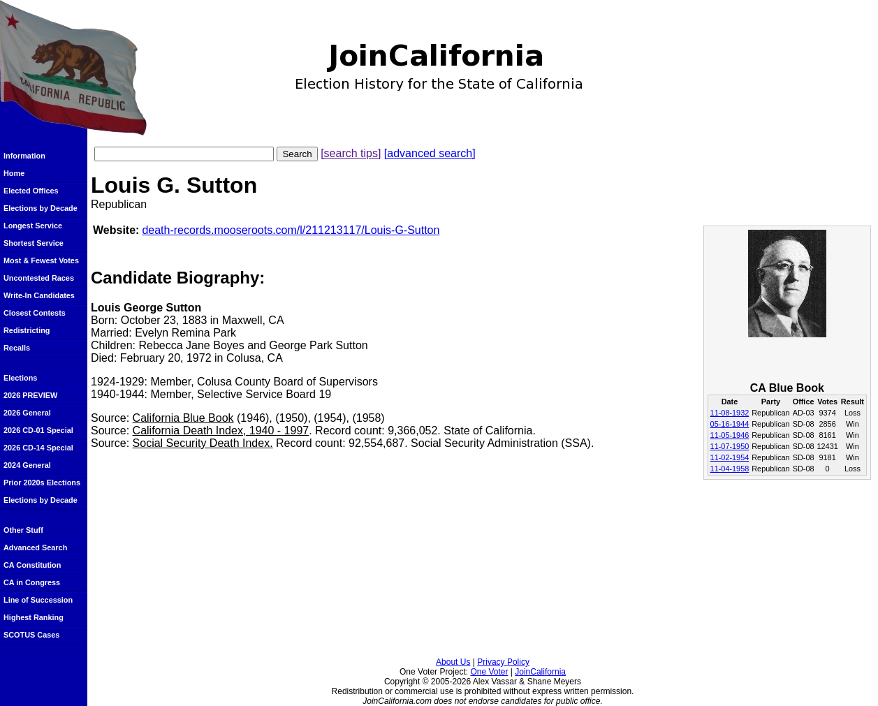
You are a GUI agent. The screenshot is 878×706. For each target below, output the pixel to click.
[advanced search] (430, 153)
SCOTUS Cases (31, 635)
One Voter (489, 672)
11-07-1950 (729, 446)
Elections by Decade (40, 208)
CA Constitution (32, 565)
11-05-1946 (729, 435)
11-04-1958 (729, 468)
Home (13, 173)
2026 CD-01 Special (38, 430)
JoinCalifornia (540, 672)
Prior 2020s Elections (41, 482)
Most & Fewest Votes (41, 260)
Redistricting (26, 330)
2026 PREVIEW (30, 395)
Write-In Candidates (39, 295)
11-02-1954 (729, 457)
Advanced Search (35, 547)
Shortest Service (33, 243)
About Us (453, 662)
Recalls (16, 348)
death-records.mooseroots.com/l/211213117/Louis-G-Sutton (290, 230)
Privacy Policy (503, 662)
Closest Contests (34, 313)
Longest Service (32, 225)
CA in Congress (31, 582)
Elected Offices (31, 190)
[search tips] (351, 153)
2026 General (27, 413)
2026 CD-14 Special (38, 447)
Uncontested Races (38, 278)
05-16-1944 (729, 424)
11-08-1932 (729, 413)
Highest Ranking (33, 617)
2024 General (27, 465)
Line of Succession (38, 600)
